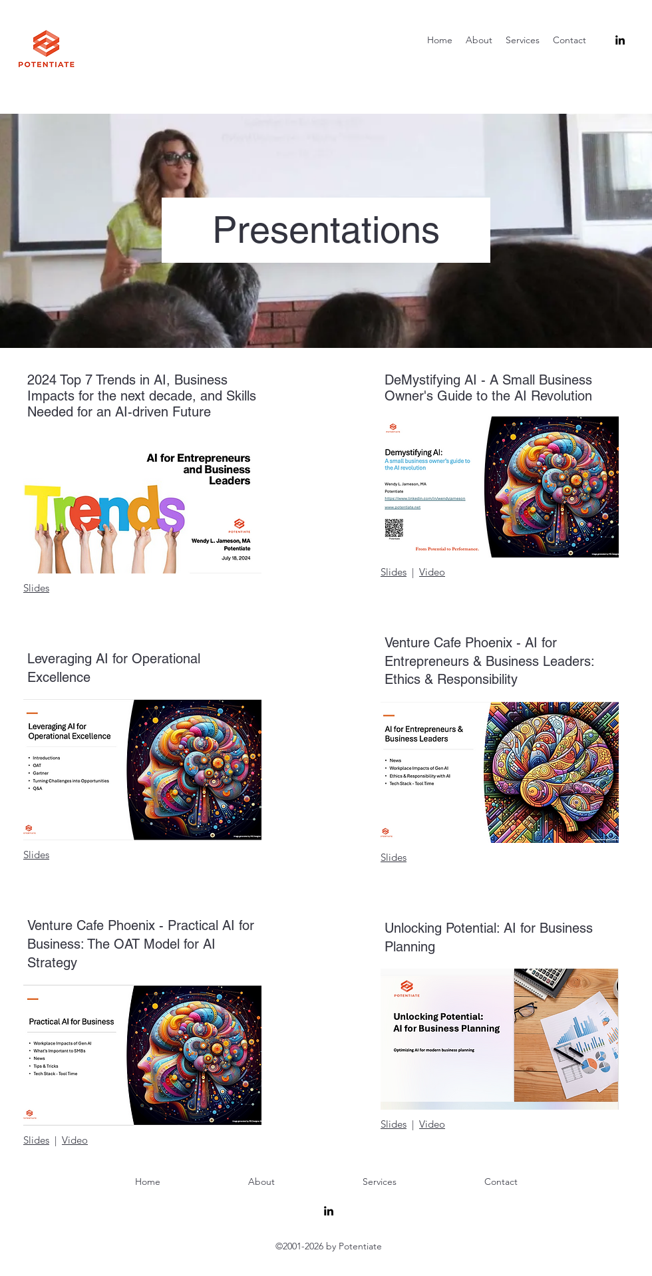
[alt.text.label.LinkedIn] (620, 40)
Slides (36, 587)
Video (75, 1140)
